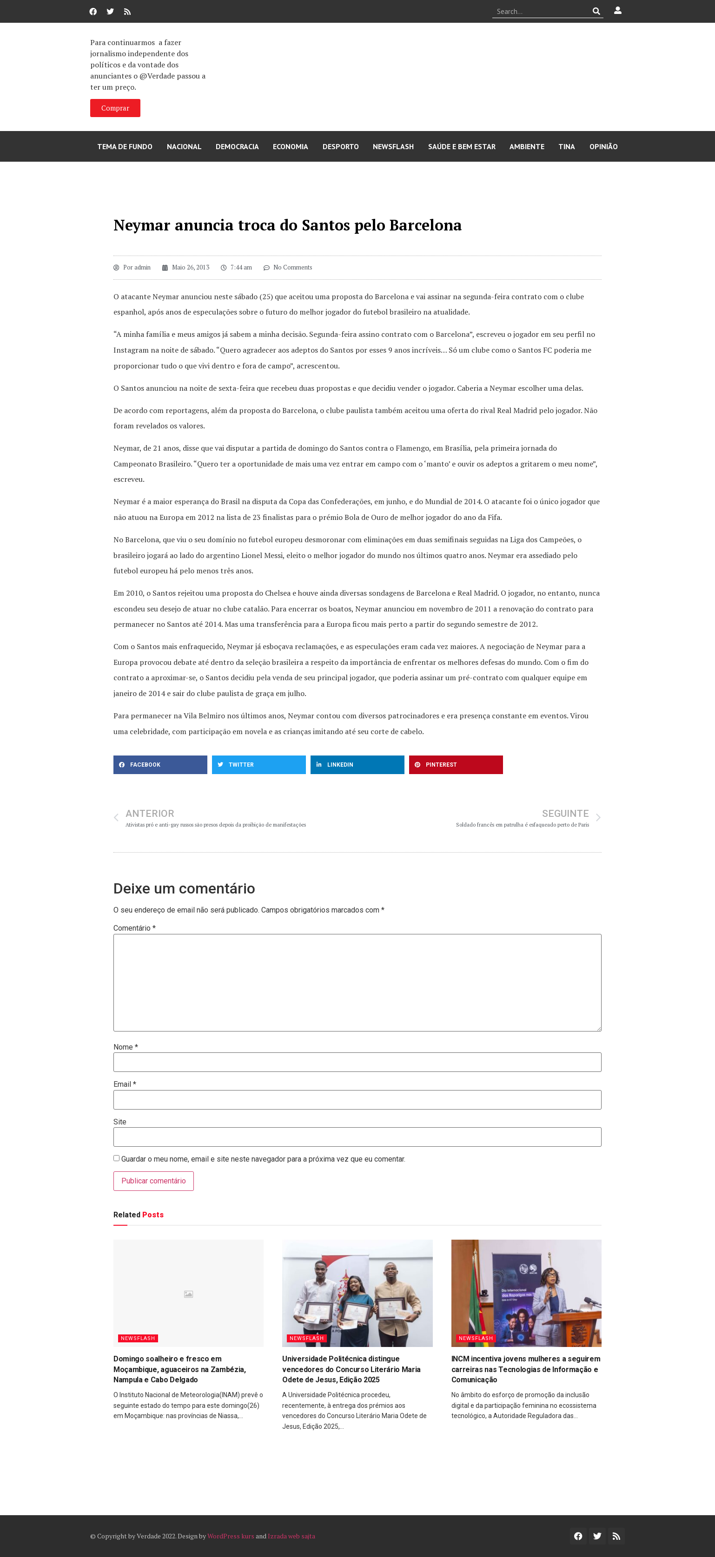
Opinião (603, 146)
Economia (290, 146)
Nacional (184, 146)
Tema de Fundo (124, 146)
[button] (160, 765)
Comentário (134, 928)
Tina (566, 146)
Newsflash (393, 146)
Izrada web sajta (291, 1535)
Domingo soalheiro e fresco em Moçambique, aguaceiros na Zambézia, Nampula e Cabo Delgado (179, 1369)
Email (124, 1084)
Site (119, 1122)
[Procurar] (596, 11)
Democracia (237, 146)
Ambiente (527, 146)
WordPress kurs (230, 1535)
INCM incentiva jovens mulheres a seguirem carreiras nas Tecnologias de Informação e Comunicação (526, 1369)
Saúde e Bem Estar (462, 146)
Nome (125, 1047)
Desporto (341, 146)
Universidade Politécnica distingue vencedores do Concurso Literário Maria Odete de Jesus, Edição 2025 (351, 1369)
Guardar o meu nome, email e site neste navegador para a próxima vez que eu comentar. (263, 1159)
